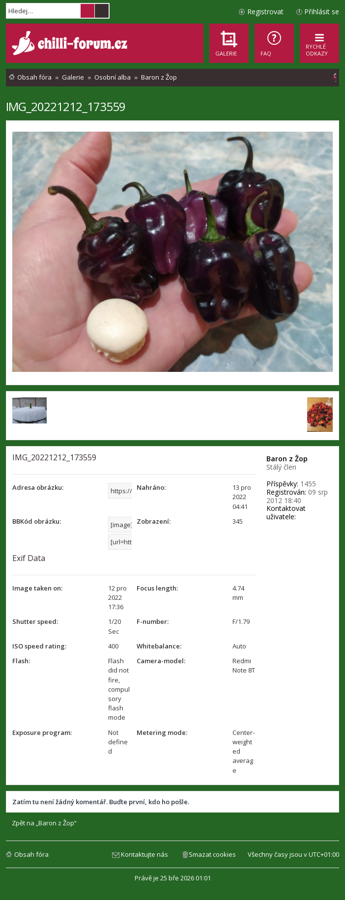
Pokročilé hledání (102, 11)
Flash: (21, 660)
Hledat (87, 11)
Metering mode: (162, 732)
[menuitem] (274, 43)
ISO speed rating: (39, 646)
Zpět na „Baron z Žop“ (44, 823)
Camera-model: (161, 660)
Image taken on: (37, 588)
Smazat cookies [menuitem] (212, 854)
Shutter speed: (35, 621)
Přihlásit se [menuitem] (321, 11)
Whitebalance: (159, 646)
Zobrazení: (154, 521)
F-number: (153, 621)
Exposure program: (42, 732)
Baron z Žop (287, 458)
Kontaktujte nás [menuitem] (144, 854)
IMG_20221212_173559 (65, 106)
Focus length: (157, 588)
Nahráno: (151, 487)
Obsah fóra (31, 854)
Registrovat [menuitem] (265, 11)
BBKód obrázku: (36, 521)
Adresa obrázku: (37, 487)
